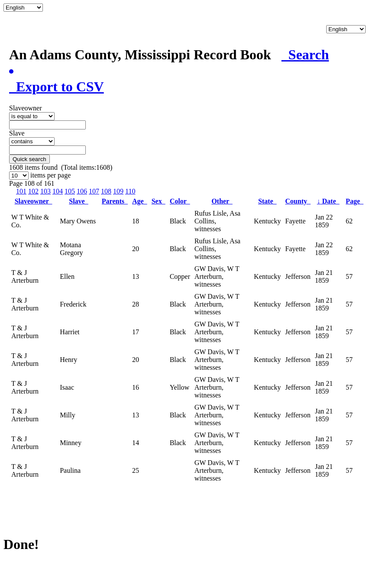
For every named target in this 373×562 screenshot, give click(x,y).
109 (118, 191)
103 (45, 191)
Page (354, 201)
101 (21, 191)
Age (139, 201)
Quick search (29, 159)
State (267, 201)
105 (70, 191)
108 (106, 191)
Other (222, 201)
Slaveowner (33, 201)
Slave (78, 201)
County (298, 201)
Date (328, 201)
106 (82, 191)
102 (33, 191)
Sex (158, 201)
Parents (115, 201)
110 (130, 191)
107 (94, 191)
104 (57, 191)
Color (180, 201)
